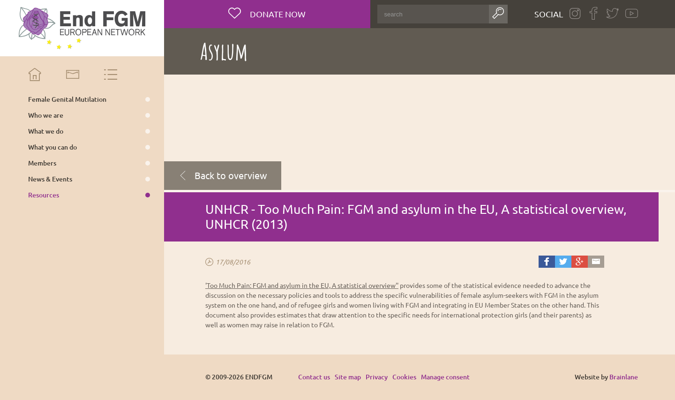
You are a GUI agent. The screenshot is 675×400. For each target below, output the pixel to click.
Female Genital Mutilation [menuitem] (67, 99)
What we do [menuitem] (45, 131)
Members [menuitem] (42, 163)
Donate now (277, 14)
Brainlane (623, 376)
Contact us (314, 376)
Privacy (377, 376)
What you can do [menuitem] (52, 147)
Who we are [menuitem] (45, 115)
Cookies (404, 376)
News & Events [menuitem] (50, 179)
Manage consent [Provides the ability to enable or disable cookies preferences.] (445, 377)
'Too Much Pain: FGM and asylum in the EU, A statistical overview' (301, 285)
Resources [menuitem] (43, 195)
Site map (348, 376)
